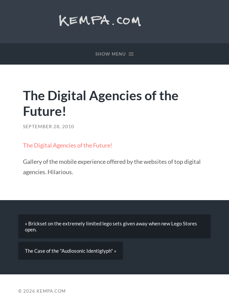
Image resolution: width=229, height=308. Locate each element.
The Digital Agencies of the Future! (67, 145)
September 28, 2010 (48, 126)
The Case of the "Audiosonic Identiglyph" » (70, 251)
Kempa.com (102, 20)
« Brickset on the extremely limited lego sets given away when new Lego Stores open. (111, 226)
